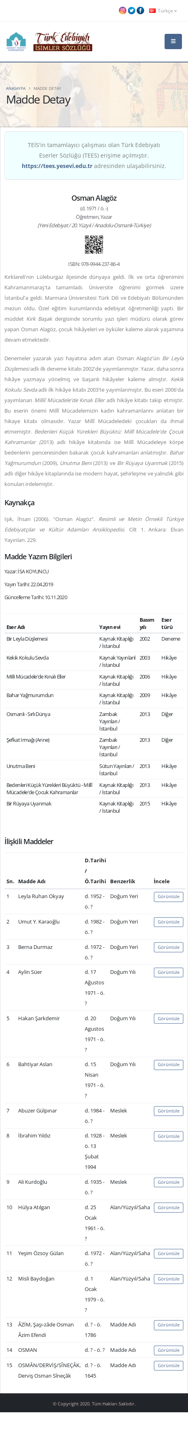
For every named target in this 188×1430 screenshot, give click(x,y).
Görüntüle (169, 896)
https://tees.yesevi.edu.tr (57, 166)
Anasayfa (15, 88)
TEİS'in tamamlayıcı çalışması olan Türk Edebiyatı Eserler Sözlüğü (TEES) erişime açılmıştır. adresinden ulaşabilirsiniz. (94, 155)
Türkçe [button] (163, 10)
